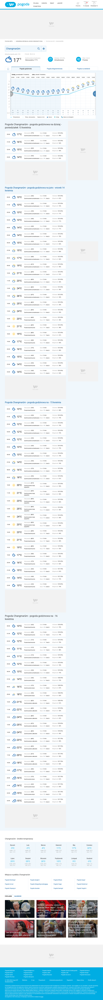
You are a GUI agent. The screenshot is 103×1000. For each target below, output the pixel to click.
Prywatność (42, 980)
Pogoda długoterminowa (54, 69)
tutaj (42, 996)
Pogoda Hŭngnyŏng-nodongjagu (39, 884)
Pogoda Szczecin (66, 974)
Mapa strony (80, 980)
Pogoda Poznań (28, 974)
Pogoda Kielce (9, 972)
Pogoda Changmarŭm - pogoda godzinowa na (27, 402)
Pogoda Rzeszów (47, 974)
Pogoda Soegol (81, 880)
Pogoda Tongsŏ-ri (81, 888)
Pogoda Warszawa (85, 974)
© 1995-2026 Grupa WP (11, 980)
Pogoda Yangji (58, 884)
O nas (32, 980)
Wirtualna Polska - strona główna (10, 4)
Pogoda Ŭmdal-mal (82, 884)
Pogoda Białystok (10, 970)
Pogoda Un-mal (9, 884)
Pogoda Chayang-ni (10, 888)
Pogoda (23, 4)
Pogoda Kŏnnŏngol (10, 880)
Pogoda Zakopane (29, 977)
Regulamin (70, 980)
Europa (44, 3)
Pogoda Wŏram (58, 880)
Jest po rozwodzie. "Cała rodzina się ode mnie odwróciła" (18, 933)
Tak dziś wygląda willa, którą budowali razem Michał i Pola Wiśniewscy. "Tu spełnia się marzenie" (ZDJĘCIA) (80, 911)
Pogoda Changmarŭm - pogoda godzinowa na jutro (29, 187)
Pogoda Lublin (46, 972)
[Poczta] (78, 5)
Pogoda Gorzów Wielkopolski (69, 970)
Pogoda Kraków (28, 972)
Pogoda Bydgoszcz (29, 970)
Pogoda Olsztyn (84, 972)
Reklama (24, 980)
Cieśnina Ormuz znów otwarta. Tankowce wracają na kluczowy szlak (18, 913)
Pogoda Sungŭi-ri (35, 880)
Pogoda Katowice (85, 970)
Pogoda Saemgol (58, 888)
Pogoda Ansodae (35, 888)
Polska (36, 3)
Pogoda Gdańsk (46, 970)
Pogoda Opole (9, 974)
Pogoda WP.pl (9, 41)
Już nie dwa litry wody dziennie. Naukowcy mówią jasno (49, 933)
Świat (52, 3)
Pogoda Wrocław (9, 977)
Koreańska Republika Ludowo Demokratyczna (29, 41)
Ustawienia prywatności (56, 980)
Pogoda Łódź (64, 972)
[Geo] (43, 48)
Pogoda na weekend (83, 69)
